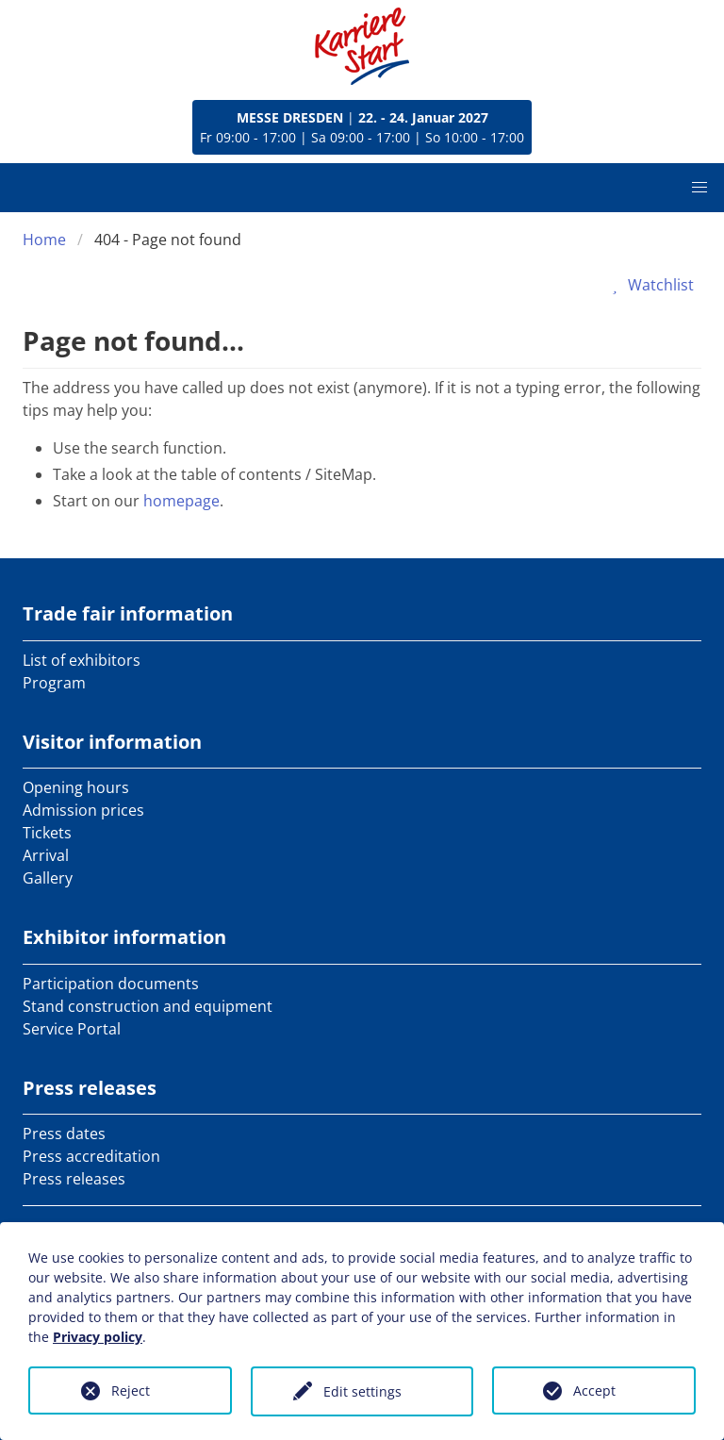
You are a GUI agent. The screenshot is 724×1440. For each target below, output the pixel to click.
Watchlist (649, 284)
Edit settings (362, 1391)
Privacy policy (97, 1337)
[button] (699, 187)
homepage (181, 500)
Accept (594, 1390)
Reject (130, 1390)
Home (44, 239)
